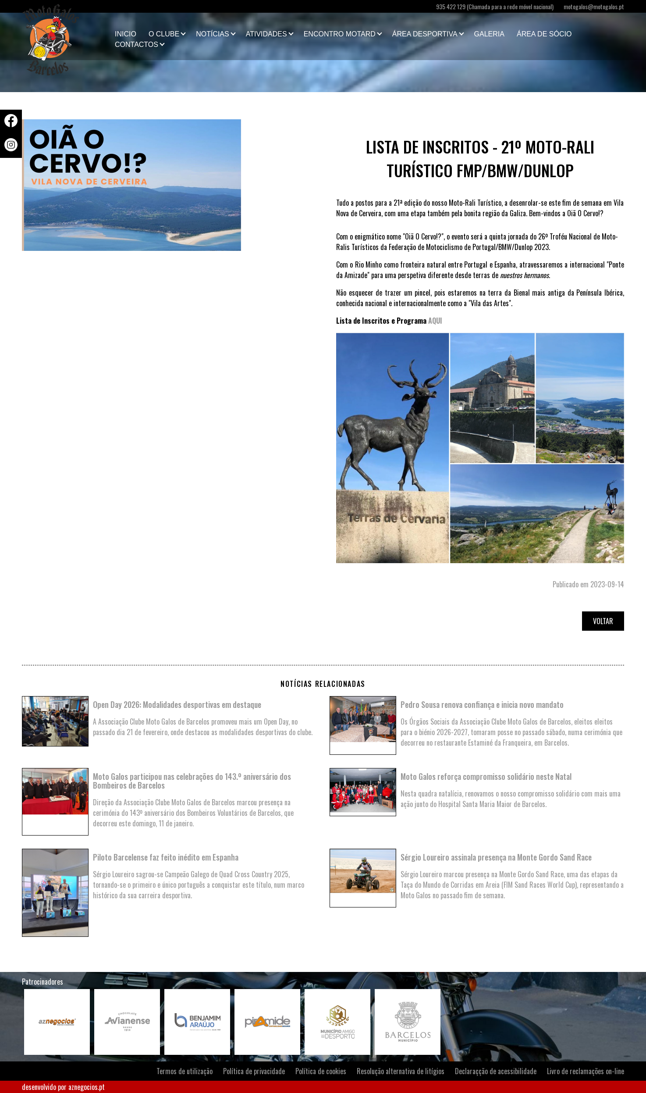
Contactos (136, 44)
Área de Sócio (544, 34)
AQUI (435, 320)
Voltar (603, 621)
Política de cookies (320, 1071)
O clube (164, 34)
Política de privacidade (254, 1071)
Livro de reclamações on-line (585, 1071)
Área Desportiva (425, 34)
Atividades (266, 34)
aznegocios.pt (86, 1087)
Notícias (212, 34)
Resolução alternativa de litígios (400, 1071)
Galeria (489, 34)
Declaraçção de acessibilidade (495, 1071)
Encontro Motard (340, 34)
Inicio (125, 34)
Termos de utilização (184, 1071)
